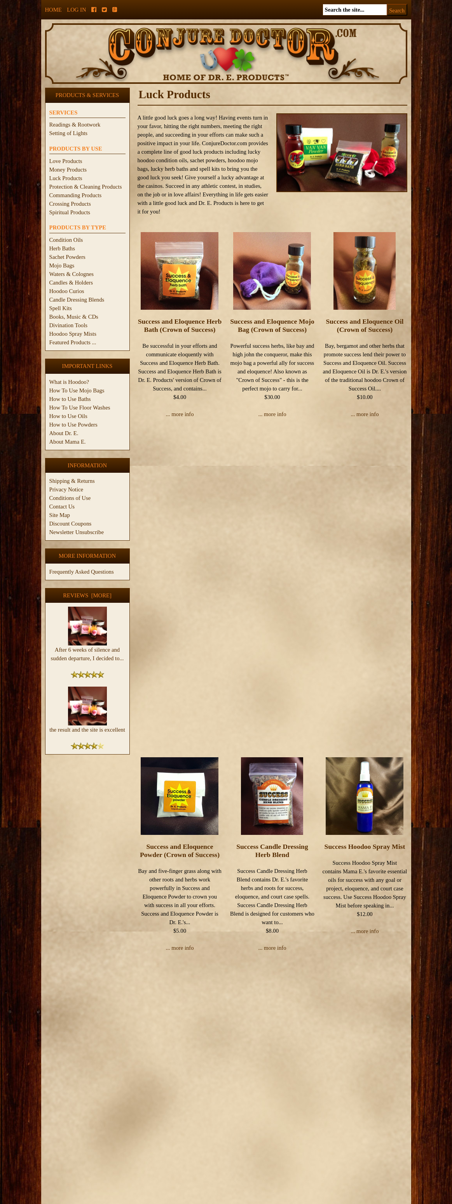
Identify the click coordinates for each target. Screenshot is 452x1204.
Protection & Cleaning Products (85, 187)
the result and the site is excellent (87, 726)
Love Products (65, 161)
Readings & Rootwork (75, 124)
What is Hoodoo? (69, 382)
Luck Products (65, 178)
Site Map (59, 515)
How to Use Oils (68, 416)
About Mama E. (67, 442)
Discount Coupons (70, 523)
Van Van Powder (364, 955)
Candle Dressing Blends (77, 300)
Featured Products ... (72, 342)
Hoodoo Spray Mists (72, 334)
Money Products (68, 170)
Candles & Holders (71, 282)
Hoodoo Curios (66, 291)
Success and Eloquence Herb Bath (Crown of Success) (180, 325)
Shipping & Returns (72, 481)
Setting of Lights (68, 133)
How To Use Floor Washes (79, 407)
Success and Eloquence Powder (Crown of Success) (180, 537)
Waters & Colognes (71, 274)
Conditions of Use (70, 498)
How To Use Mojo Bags (77, 390)
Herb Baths (62, 248)
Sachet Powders (67, 257)
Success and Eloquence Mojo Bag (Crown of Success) (272, 325)
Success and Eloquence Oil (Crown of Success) (365, 325)
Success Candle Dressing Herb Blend (272, 537)
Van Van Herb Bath (364, 744)
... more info (180, 414)
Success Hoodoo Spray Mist (365, 532)
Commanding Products (75, 195)
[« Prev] (377, 1073)
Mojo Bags (62, 265)
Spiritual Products (69, 212)
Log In (76, 10)
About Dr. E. (64, 433)
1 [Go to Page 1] (396, 1073)
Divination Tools (68, 325)
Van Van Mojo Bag (180, 955)
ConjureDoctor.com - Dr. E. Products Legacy (178, 1199)
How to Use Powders (73, 425)
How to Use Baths (70, 399)
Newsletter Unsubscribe (76, 532)
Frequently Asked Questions (81, 572)
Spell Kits (60, 308)
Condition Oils (66, 240)
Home (53, 10)
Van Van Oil (272, 955)
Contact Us (62, 506)
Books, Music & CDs (73, 317)
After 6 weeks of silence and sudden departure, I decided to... (87, 650)
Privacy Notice (66, 489)
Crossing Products (70, 204)
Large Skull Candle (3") (268, 1141)
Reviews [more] (87, 595)
